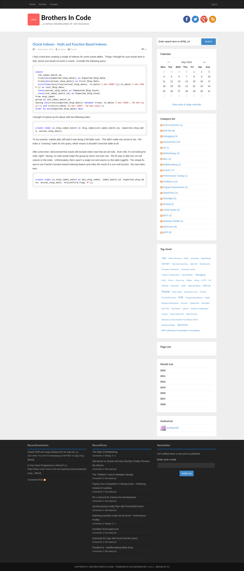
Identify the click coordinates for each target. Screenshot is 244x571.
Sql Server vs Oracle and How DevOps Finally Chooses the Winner (121, 463)
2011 (162, 376)
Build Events (205, 264)
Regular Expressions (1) (175, 187)
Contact (54, 4)
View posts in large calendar (186, 104)
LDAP (183, 286)
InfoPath (165, 286)
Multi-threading (194, 286)
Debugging (200, 275)
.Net (164, 258)
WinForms (182, 325)
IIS (210, 280)
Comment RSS (37, 479)
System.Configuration (200, 309)
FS (168, 567)
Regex (207, 298)
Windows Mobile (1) (173, 221)
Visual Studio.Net (177, 314)
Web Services (192, 314)
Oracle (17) (168, 170)
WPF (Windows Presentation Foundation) (181, 330)
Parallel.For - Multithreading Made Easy (112, 547)
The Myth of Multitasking (105, 452)
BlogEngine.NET (138, 567)
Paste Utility (177, 292)
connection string (188, 269)
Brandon (62, 49)
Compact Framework (170, 269)
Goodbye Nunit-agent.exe (105, 529)
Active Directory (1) (173, 125)
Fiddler (189, 280)
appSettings (206, 258)
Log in (214, 4)
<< (168, 62)
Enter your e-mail (166, 459)
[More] (31, 459)
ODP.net (207, 286)
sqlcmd (185, 309)
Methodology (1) (171, 153)
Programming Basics (194, 298)
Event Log (180, 280)
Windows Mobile (168, 325)
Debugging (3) (170, 136)
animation (195, 258)
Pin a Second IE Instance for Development (114, 497)
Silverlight (205, 303)
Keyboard (175, 286)
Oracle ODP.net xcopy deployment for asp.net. (51, 452)
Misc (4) (167, 159)
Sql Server (176, 309)
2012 (162, 381)
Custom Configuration (170, 275)
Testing (164, 314)
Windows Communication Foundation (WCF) (180, 320)
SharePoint (194, 303)
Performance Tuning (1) (175, 175)
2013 (162, 387)
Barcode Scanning (180, 264)
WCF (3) (167, 215)
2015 (162, 393)
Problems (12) (170, 181)
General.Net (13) (171, 142)
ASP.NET (166, 264)
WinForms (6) (170, 226)
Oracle (73, 49)
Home (32, 4)
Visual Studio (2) (171, 210)
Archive (43, 4)
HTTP (203, 280)
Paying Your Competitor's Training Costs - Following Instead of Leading (119, 486)
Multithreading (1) (172, 164)
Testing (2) (168, 204)
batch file (193, 264)
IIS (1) (166, 147)
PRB (180, 297)
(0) (144, 49)
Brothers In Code (66, 17)
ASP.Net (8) (169, 130)
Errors (170, 280)
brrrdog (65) (172, 427)
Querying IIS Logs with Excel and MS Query (115, 538)
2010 (162, 370)
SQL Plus (165, 309)
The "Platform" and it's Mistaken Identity (112, 474)
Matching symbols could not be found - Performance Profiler (119, 517)
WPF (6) (167, 232)
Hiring (196, 280)
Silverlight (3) (169, 198)
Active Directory (174, 258)
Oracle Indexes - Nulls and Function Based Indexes (70, 44)
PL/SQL (203, 292)
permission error (191, 292)
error (164, 280)
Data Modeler (187, 275)
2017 (162, 398)
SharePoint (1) (170, 192)
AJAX (186, 258)
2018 (162, 404)
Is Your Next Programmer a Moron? (46, 465)
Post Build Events (169, 298)
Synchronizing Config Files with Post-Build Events (118, 506)
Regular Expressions (170, 303)
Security (184, 303)
